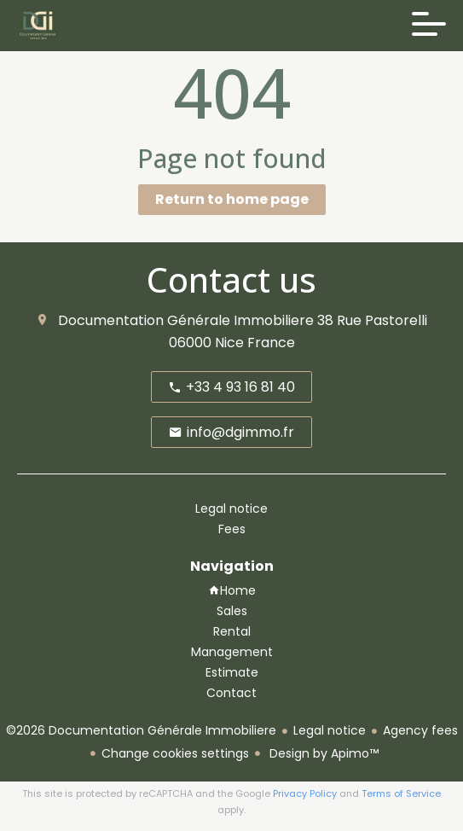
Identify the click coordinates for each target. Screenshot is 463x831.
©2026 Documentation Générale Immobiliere (141, 730)
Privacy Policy (305, 793)
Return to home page (232, 199)
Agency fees (420, 730)
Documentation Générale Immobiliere (186, 320)
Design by (322, 753)
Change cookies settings (175, 753)
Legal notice (329, 730)
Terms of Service (401, 793)
